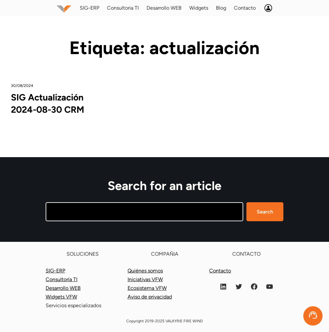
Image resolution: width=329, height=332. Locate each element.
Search (265, 212)
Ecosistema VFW (147, 288)
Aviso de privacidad (150, 297)
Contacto (220, 271)
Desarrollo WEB (63, 288)
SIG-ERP (55, 271)
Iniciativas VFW (145, 279)
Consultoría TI (61, 279)
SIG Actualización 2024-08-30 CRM (47, 103)
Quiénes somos (145, 271)
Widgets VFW (61, 297)
